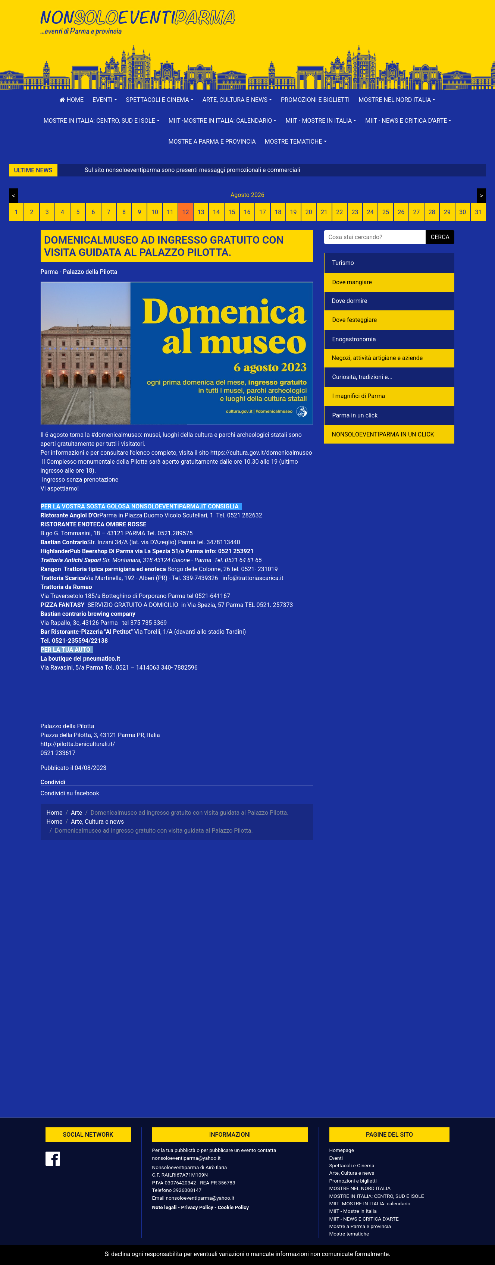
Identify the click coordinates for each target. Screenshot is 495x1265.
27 (416, 212)
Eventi (336, 1158)
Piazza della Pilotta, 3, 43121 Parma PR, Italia (100, 735)
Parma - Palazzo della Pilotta (79, 271)
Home (72, 99)
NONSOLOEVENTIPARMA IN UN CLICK (383, 434)
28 (432, 212)
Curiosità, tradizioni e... (362, 377)
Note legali (164, 1207)
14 (216, 212)
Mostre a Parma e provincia (212, 141)
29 (447, 212)
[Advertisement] (354, 30)
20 (309, 212)
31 (478, 212)
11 (170, 212)
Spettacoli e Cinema (352, 1165)
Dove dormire (349, 300)
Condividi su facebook (70, 793)
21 (324, 212)
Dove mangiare (352, 282)
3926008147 (187, 1190)
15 (231, 212)
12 (185, 212)
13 (201, 212)
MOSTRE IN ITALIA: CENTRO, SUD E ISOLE (376, 1196)
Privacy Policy (197, 1207)
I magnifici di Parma (358, 396)
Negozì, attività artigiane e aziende (377, 357)
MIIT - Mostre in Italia (353, 1211)
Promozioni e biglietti (315, 99)
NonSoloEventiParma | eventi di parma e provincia (141, 21)
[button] (105, 100)
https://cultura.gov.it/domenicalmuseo (261, 452)
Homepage (341, 1150)
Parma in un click (355, 415)
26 (401, 212)
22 (339, 212)
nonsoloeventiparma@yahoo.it (186, 1158)
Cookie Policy (233, 1207)
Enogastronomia (354, 339)
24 (370, 212)
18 (278, 212)
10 (154, 212)
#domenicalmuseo (116, 434)
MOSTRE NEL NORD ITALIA (360, 1188)
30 (462, 212)
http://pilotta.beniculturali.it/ (78, 744)
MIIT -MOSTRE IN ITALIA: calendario (370, 1203)
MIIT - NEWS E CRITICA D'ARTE (364, 1219)
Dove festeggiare (354, 319)
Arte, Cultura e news (352, 1173)
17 (262, 212)
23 (354, 212)
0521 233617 (58, 753)
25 (385, 212)
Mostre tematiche (349, 1234)
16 (247, 212)
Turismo (343, 262)
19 (293, 212)
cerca (440, 237)
